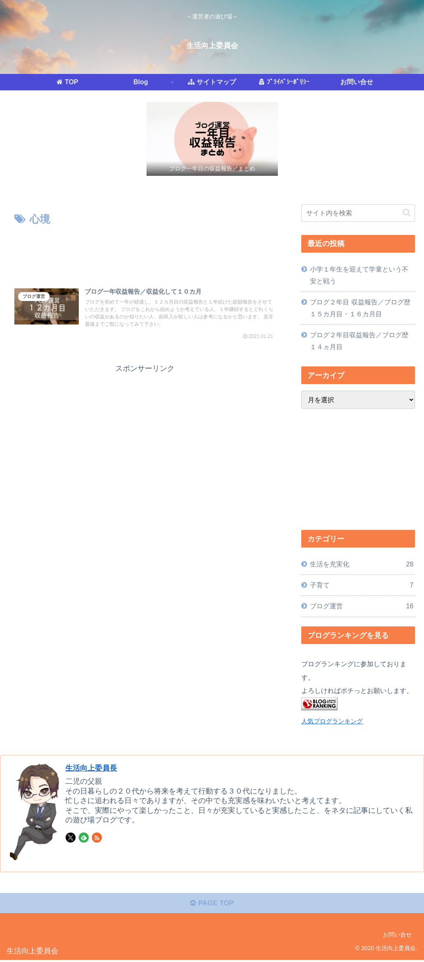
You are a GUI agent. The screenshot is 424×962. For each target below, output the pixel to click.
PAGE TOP (212, 905)
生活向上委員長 (94, 767)
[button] (406, 212)
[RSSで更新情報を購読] (97, 837)
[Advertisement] (144, 253)
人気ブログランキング (332, 721)
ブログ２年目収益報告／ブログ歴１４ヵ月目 (359, 340)
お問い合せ (397, 936)
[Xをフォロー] (70, 837)
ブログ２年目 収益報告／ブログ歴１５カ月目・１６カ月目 (360, 308)
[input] (358, 213)
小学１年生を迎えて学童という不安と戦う (359, 275)
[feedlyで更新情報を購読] (83, 837)
